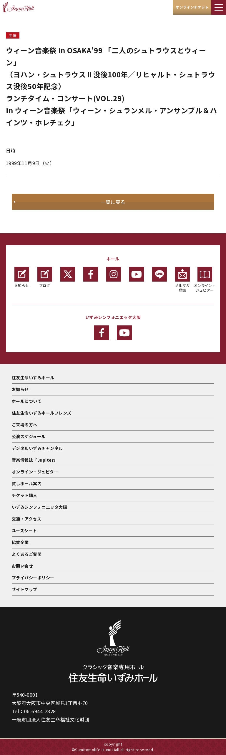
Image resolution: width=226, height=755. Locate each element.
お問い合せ (22, 566)
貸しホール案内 (26, 483)
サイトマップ (24, 589)
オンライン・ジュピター (205, 279)
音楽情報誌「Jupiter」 (35, 460)
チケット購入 (24, 495)
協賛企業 (20, 542)
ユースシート (24, 530)
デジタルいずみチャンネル (37, 448)
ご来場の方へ (24, 425)
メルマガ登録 (182, 279)
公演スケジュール (29, 436)
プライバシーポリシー (33, 578)
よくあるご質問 (26, 554)
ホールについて (26, 401)
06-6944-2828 (40, 711)
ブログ (44, 277)
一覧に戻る (113, 201)
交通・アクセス (26, 519)
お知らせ (21, 277)
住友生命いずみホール (33, 377)
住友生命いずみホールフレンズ (42, 413)
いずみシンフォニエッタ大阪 (39, 507)
